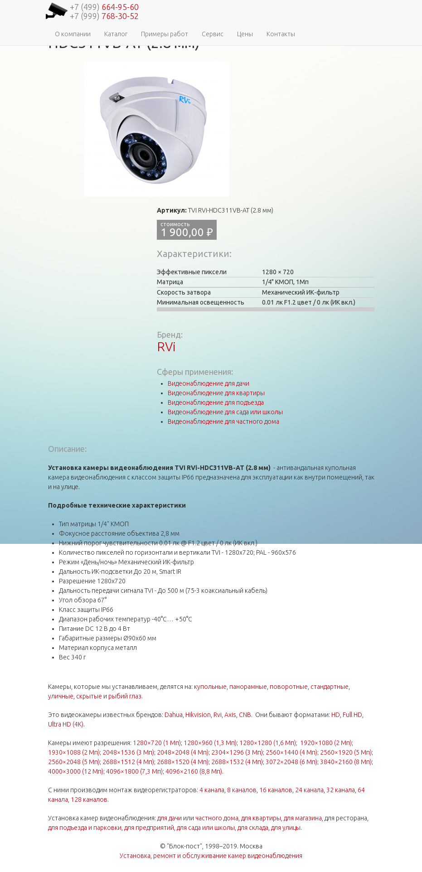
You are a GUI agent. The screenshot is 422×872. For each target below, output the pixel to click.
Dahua (174, 714)
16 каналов (275, 790)
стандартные (329, 686)
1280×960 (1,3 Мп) (210, 742)
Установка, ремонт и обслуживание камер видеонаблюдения (211, 855)
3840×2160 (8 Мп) (346, 761)
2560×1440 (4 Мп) (291, 752)
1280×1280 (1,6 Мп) (267, 742)
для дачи (169, 818)
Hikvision (198, 714)
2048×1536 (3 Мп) (128, 752)
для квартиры (261, 818)
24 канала (309, 790)
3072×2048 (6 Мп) (291, 761)
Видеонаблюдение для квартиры (216, 393)
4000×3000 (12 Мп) (75, 771)
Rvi (217, 714)
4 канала (211, 790)
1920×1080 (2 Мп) (326, 742)
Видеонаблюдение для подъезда (216, 402)
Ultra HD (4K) (65, 724)
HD (335, 714)
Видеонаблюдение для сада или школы (225, 412)
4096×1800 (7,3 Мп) (134, 771)
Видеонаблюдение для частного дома (223, 421)
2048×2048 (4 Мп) (183, 752)
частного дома (216, 818)
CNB (245, 714)
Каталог (115, 34)
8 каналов (242, 790)
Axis (230, 714)
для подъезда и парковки (84, 827)
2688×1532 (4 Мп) (237, 761)
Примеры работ (164, 34)
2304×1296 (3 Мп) (237, 752)
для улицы (286, 827)
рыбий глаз (124, 696)
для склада (253, 827)
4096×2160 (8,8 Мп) (193, 771)
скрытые (89, 696)
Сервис (212, 34)
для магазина (303, 818)
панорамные (248, 686)
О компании (73, 34)
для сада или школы (206, 827)
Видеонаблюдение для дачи (208, 383)
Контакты (281, 34)
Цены (245, 34)
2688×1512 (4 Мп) (128, 761)
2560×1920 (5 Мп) (346, 752)
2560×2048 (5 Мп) (74, 761)
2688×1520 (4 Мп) (183, 761)
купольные (210, 686)
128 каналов (89, 799)
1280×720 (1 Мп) (157, 742)
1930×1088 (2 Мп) (74, 752)
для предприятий (149, 827)
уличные (60, 696)
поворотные (289, 686)
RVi (166, 346)
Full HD (352, 714)
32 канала (340, 790)
